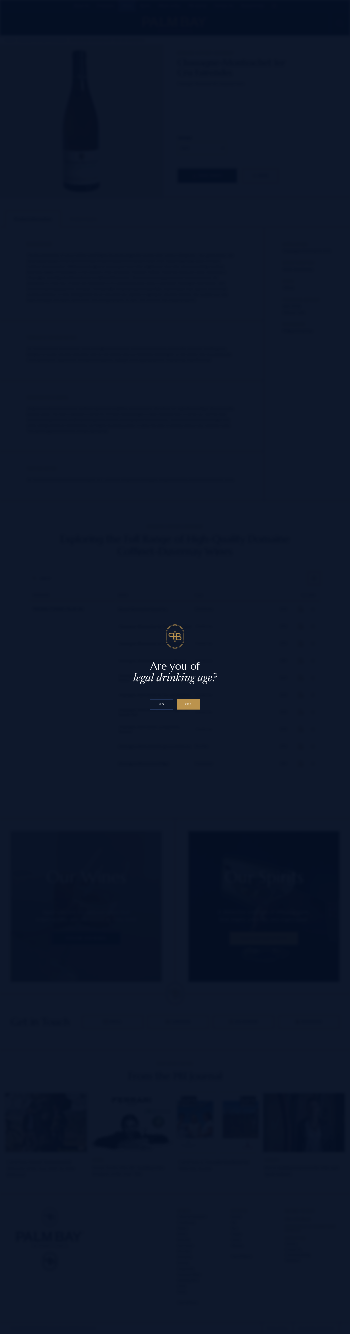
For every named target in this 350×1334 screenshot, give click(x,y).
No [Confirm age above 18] (161, 704)
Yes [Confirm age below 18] (188, 704)
